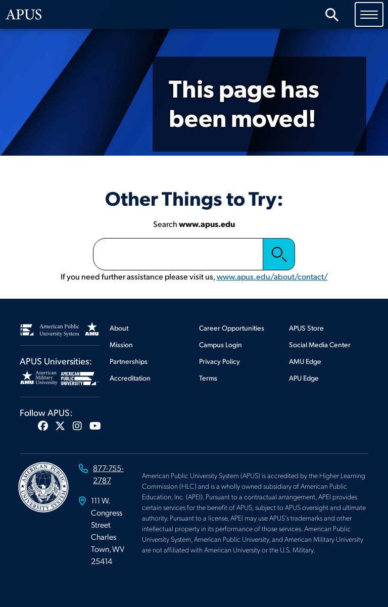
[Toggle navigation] (369, 14)
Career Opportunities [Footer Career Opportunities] (231, 327)
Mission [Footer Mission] (121, 344)
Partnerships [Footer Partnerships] (129, 361)
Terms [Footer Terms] (208, 377)
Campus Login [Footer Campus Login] (220, 344)
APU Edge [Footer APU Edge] (304, 377)
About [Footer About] (119, 327)
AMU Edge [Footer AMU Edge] (305, 361)
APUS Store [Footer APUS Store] (306, 327)
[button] (43, 425)
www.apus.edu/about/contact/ (272, 276)
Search (279, 254)
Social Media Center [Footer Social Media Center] (320, 344)
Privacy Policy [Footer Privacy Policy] (219, 361)
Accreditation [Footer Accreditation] (130, 377)
